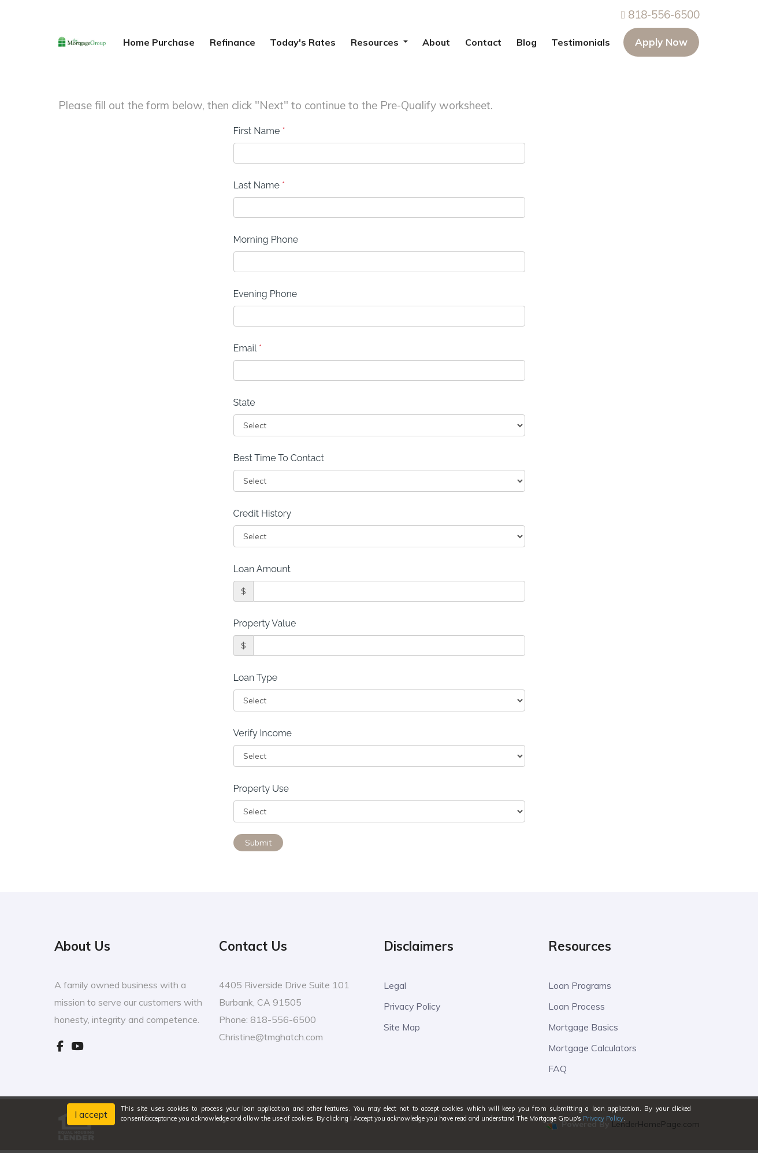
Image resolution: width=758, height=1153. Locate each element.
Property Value (264, 623)
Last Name (259, 185)
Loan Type (255, 677)
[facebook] (60, 1046)
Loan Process (578, 1006)
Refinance (232, 42)
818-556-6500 (660, 14)
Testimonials (580, 42)
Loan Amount (262, 568)
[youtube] (77, 1046)
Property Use (261, 788)
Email (247, 348)
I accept (91, 1114)
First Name (259, 130)
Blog (527, 42)
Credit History (262, 513)
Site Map (403, 1028)
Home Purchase (159, 42)
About (436, 42)
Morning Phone (266, 239)
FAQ (558, 1071)
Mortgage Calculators (597, 1049)
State (244, 402)
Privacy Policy (415, 1006)
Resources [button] (376, 42)
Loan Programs (583, 985)
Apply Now (661, 42)
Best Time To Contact (278, 458)
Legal (396, 985)
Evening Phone (265, 293)
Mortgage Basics (586, 1028)
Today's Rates (303, 42)
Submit (258, 842)
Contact (483, 42)
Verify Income (262, 733)
